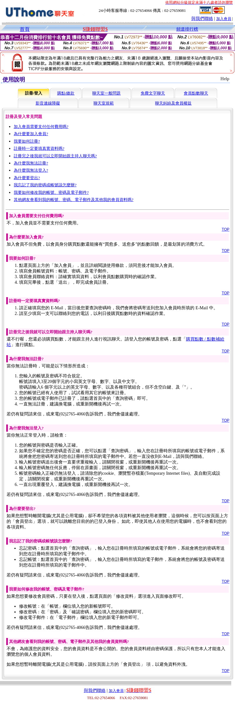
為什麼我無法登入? (31, 170)
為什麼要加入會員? (31, 133)
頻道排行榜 (187, 29)
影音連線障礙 (48, 103)
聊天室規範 (103, 103)
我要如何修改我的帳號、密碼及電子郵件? (51, 192)
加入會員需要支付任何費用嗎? (41, 126)
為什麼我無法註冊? (31, 163)
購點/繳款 (66, 93)
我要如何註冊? (27, 141)
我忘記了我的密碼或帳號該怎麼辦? (45, 185)
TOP (225, 229)
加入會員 (223, 19)
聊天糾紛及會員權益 (173, 103)
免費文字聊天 (153, 93)
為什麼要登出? (27, 177)
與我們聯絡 (202, 18)
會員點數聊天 (196, 93)
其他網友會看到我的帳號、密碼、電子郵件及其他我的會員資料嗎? (73, 199)
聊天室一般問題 (106, 93)
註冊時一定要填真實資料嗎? (39, 148)
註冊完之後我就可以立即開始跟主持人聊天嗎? (55, 156)
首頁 (25, 29)
